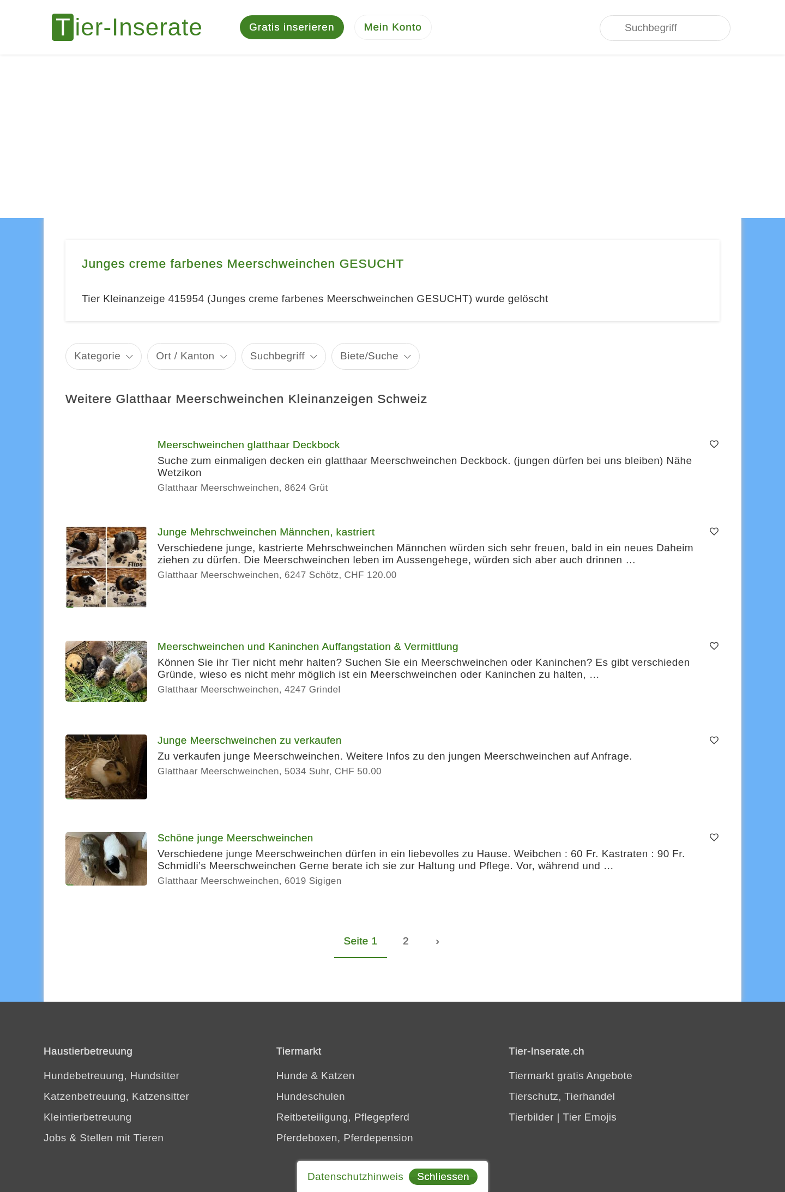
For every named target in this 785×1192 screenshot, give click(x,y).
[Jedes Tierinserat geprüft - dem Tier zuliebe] (511, 27)
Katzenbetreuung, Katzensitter (116, 1096)
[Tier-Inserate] (133, 27)
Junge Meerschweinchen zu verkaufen (250, 740)
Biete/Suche (369, 356)
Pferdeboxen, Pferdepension (344, 1137)
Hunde (292, 1075)
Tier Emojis (590, 1117)
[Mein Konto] (393, 27)
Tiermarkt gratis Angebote (570, 1075)
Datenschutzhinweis (355, 1176)
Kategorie (97, 356)
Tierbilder (531, 1117)
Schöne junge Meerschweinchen (235, 838)
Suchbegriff (277, 356)
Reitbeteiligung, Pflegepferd (343, 1117)
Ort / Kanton (185, 356)
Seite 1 (361, 941)
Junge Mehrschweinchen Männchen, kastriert (266, 532)
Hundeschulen (310, 1096)
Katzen (338, 1075)
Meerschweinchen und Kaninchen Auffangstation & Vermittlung (308, 646)
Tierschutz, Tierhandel (562, 1096)
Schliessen (443, 1176)
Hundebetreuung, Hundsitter (111, 1075)
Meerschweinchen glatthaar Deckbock (249, 444)
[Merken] (714, 445)
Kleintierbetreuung (87, 1117)
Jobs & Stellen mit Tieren (104, 1137)
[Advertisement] (392, 136)
